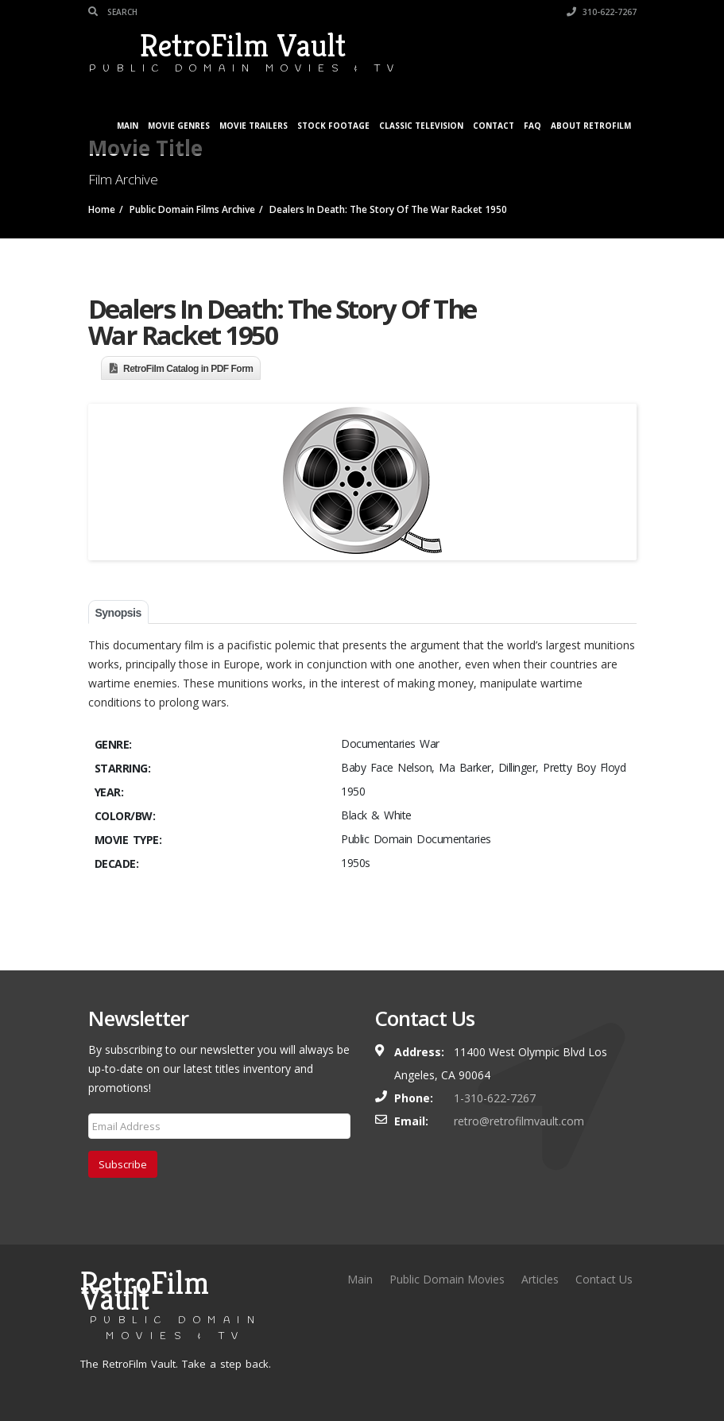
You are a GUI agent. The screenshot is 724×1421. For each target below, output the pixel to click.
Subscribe (123, 1164)
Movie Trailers (253, 125)
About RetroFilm (591, 125)
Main (127, 125)
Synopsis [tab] (118, 612)
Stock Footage (333, 125)
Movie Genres (179, 125)
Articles (540, 1279)
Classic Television (421, 125)
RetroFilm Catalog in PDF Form (188, 368)
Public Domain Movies (447, 1279)
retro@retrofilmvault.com (519, 1121)
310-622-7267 (602, 11)
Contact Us (604, 1279)
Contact (493, 125)
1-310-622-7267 (495, 1097)
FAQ (532, 125)
